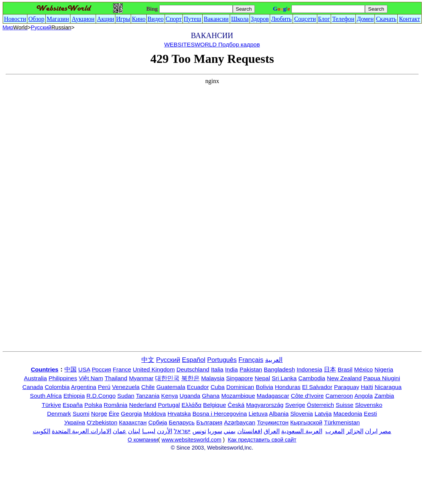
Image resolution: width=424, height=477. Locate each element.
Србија (157, 422)
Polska (93, 405)
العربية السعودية (301, 431)
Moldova (155, 413)
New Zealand (344, 378)
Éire (114, 413)
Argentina (83, 387)
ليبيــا (148, 431)
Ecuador (198, 387)
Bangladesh (279, 369)
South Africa (46, 395)
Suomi (81, 413)
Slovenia (301, 413)
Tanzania (148, 395)
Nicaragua (388, 387)
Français (250, 359)
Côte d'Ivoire (307, 395)
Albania (279, 413)
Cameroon (339, 395)
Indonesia (309, 369)
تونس (199, 431)
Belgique (214, 405)
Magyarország (264, 405)
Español (193, 359)
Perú (104, 387)
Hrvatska (179, 413)
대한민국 (167, 378)
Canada (32, 387)
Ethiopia (74, 395)
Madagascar (273, 395)
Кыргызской (306, 422)
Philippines (62, 378)
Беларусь (182, 422)
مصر (385, 431)
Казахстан (133, 422)
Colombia (57, 387)
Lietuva (258, 413)
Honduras (288, 387)
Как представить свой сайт (262, 440)
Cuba (218, 387)
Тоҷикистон (273, 422)
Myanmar (141, 378)
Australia (35, 378)
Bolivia (265, 387)
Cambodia (311, 378)
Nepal (262, 378)
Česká (236, 405)
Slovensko (368, 405)
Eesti (370, 413)
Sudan (125, 395)
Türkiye (51, 405)
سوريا (215, 431)
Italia (217, 369)
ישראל (182, 431)
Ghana (211, 395)
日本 (330, 369)
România (115, 405)
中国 (70, 369)
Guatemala (170, 387)
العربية (274, 359)
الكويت (41, 431)
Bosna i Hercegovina (219, 413)
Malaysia (212, 378)
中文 (147, 359)
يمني (229, 431)
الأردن (164, 431)
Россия (101, 369)
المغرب (334, 431)
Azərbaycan (239, 422)
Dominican (240, 387)
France (122, 369)
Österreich (320, 405)
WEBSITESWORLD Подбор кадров (212, 44)
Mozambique (238, 395)
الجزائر (354, 431)
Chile (148, 387)
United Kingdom (154, 369)
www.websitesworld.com (191, 440)
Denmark (59, 413)
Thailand (116, 378)
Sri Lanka (284, 378)
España (73, 405)
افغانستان (249, 431)
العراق (272, 431)
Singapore (239, 378)
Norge (99, 413)
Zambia (384, 395)
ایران (371, 431)
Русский (51, 27)
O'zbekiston (102, 422)
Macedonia (347, 413)
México (363, 369)
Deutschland (192, 369)
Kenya (169, 395)
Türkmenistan (342, 422)
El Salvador (317, 387)
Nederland (143, 405)
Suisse (345, 405)
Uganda (189, 395)
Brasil (345, 369)
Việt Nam (91, 378)
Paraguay (346, 387)
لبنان (134, 431)
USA (84, 369)
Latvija (323, 413)
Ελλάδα (192, 405)
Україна (74, 422)
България (209, 422)
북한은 (190, 378)
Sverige (295, 405)
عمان (119, 431)
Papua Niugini (381, 378)
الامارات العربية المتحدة (81, 431)
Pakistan (251, 369)
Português (222, 359)
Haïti (367, 387)
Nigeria (383, 369)
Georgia (131, 413)
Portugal (169, 405)
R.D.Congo (101, 395)
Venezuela (125, 387)
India (231, 369)
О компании (143, 440)
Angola (363, 395)
